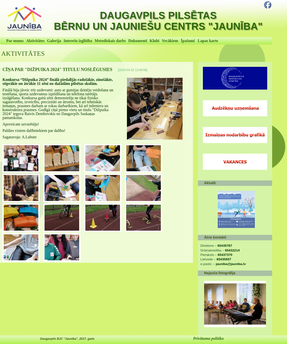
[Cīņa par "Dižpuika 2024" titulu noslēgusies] (155, 109)
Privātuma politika (208, 338)
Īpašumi (188, 41)
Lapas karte (208, 41)
